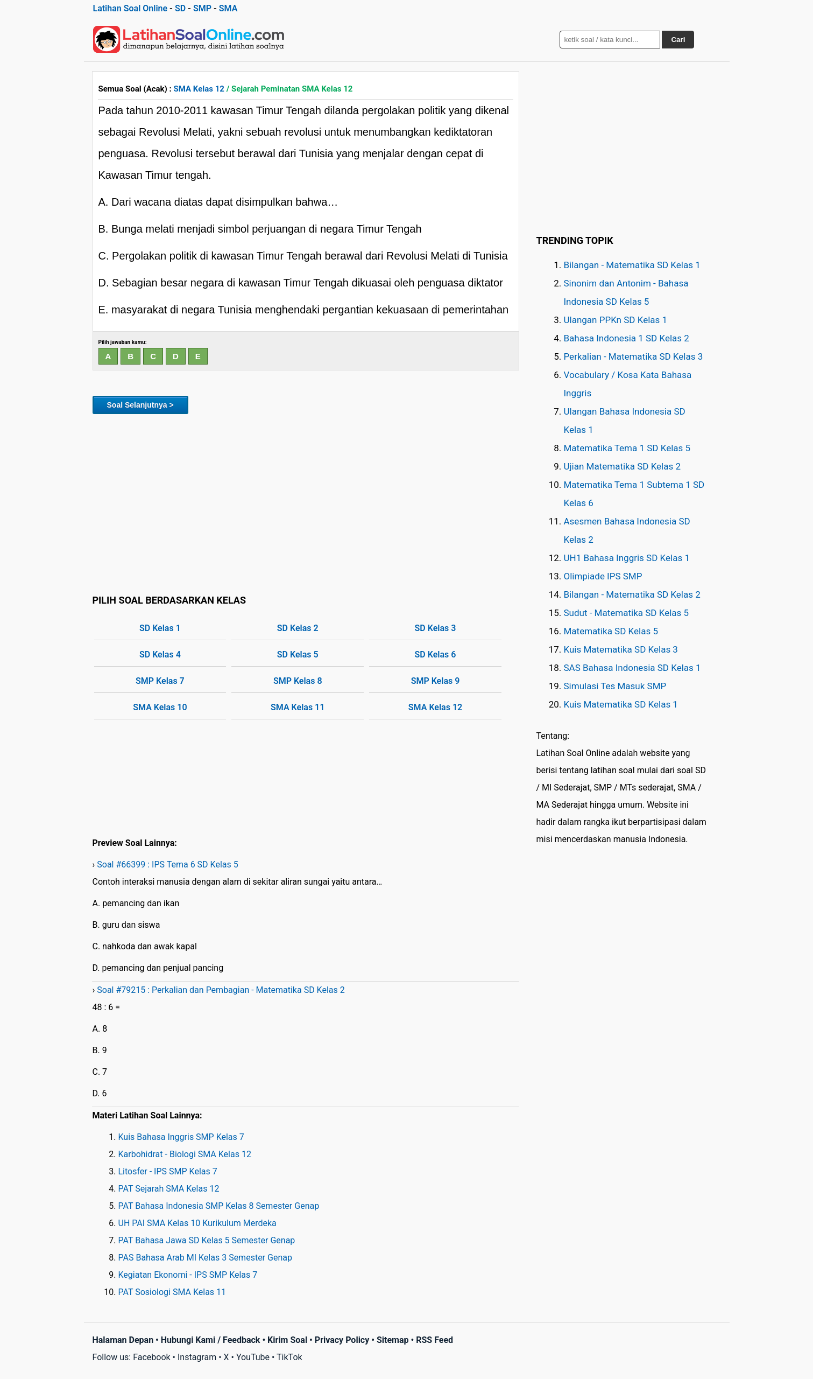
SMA (228, 8)
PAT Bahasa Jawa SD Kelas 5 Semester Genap (206, 1240)
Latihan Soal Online (130, 8)
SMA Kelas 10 (160, 707)
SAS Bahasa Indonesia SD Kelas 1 (632, 667)
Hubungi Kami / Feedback (210, 1340)
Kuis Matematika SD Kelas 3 (621, 649)
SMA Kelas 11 (297, 707)
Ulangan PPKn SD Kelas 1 (616, 319)
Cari (678, 40)
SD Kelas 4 (160, 654)
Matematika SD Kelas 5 (611, 631)
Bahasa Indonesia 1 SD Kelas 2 (626, 338)
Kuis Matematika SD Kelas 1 (621, 704)
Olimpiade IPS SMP (603, 576)
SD (180, 8)
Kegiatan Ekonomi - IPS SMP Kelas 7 (188, 1275)
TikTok (289, 1357)
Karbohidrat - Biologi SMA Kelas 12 (184, 1154)
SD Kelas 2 (298, 628)
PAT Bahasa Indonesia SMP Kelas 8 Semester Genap (219, 1206)
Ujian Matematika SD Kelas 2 (622, 466)
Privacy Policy (342, 1340)
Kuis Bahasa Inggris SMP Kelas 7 (181, 1137)
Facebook (151, 1357)
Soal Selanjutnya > (140, 405)
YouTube (253, 1357)
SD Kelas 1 (160, 628)
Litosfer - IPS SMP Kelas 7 (167, 1171)
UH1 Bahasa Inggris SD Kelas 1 (627, 557)
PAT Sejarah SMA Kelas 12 (169, 1189)
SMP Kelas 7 (160, 681)
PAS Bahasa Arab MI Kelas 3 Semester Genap (205, 1257)
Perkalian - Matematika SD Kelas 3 (633, 356)
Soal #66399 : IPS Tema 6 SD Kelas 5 (167, 864)
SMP (202, 8)
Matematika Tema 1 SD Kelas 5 (627, 448)
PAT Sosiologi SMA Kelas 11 (172, 1292)
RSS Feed (434, 1340)
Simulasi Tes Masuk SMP (615, 686)
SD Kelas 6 (435, 654)
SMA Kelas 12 (199, 89)
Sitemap (393, 1340)
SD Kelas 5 (298, 654)
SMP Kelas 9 (435, 681)
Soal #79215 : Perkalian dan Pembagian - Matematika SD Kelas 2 (220, 990)
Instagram (197, 1357)
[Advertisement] (306, 502)
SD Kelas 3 (435, 628)
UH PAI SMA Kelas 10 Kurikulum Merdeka (197, 1223)
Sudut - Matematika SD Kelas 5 (626, 612)
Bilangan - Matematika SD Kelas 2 (632, 594)
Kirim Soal (287, 1340)
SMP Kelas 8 (297, 681)
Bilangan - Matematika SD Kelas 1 (632, 265)
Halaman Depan (123, 1340)
